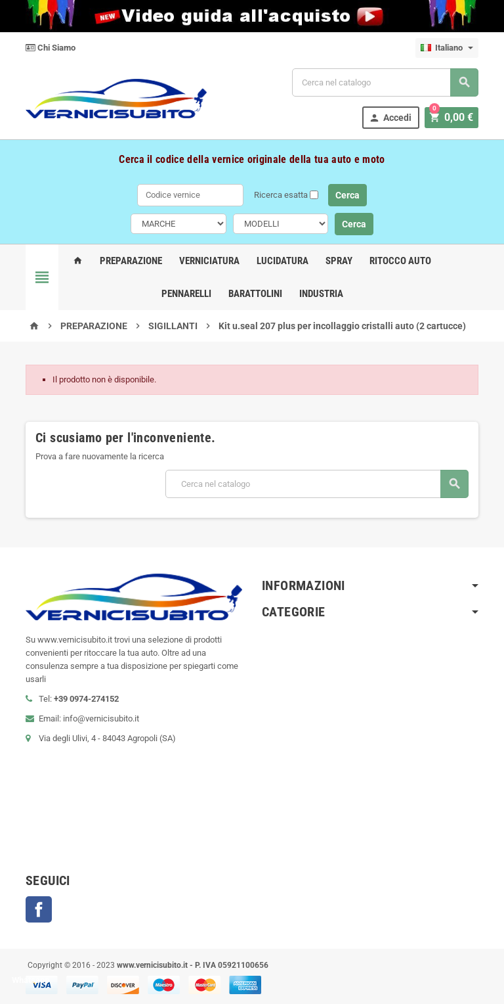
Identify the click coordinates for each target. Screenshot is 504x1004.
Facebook (39, 909)
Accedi (392, 118)
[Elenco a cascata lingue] (446, 48)
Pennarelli (186, 294)
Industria (321, 294)
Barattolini (255, 294)
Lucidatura (282, 261)
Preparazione (131, 261)
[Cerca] (385, 82)
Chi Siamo (50, 48)
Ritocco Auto (400, 261)
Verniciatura (209, 261)
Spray (339, 261)
